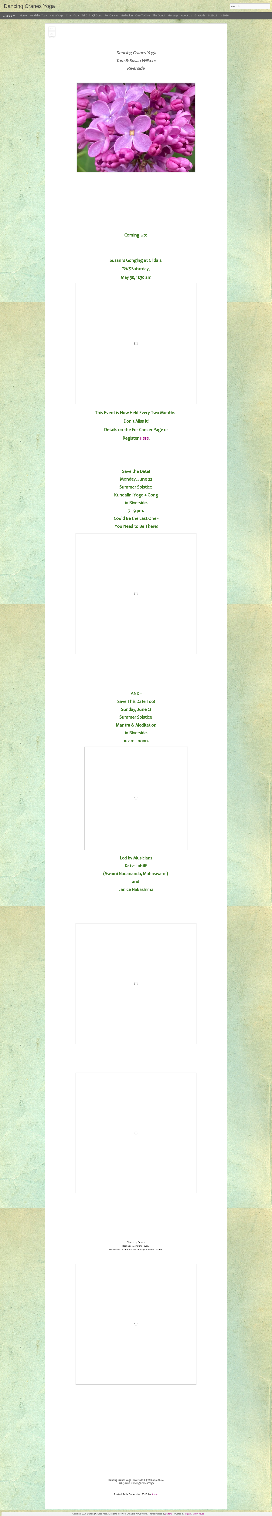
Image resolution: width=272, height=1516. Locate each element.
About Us (186, 15)
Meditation (127, 15)
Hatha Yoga (56, 15)
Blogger (188, 1514)
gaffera (168, 1514)
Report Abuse (198, 1514)
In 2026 (224, 15)
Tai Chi (86, 15)
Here (144, 438)
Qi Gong (97, 15)
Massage (173, 15)
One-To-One (142, 15)
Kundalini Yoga (38, 15)
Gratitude (200, 15)
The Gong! (159, 15)
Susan (155, 1494)
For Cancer (111, 15)
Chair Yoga (72, 15)
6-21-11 (212, 15)
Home (23, 15)
